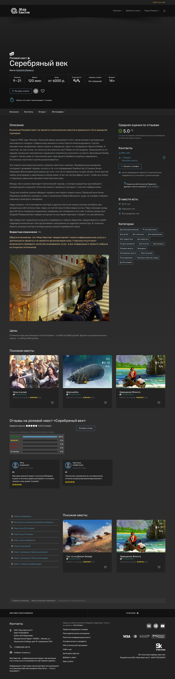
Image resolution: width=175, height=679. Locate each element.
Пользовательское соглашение (76, 633)
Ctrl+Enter (78, 625)
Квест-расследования (23, 540)
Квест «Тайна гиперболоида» (26, 564)
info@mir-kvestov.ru (22, 653)
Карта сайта (68, 661)
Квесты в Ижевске (21, 516)
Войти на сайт (159, 2)
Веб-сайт (125, 153)
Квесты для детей (21, 546)
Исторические (150, 230)
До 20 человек (126, 262)
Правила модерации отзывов (75, 629)
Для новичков (138, 234)
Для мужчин (144, 244)
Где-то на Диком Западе (79, 556)
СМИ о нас (67, 649)
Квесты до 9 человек (22, 534)
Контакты (28, 112)
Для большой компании (129, 230)
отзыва (122, 135)
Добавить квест (133, 10)
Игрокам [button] (117, 10)
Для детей (124, 234)
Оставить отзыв (85, 428)
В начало (132, 613)
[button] (106, 257)
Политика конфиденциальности (76, 637)
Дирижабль (72, 392)
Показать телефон (130, 166)
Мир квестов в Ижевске (21, 613)
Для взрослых (142, 239)
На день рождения (127, 244)
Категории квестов (71, 653)
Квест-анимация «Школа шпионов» (29, 552)
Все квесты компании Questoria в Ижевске (32, 522)
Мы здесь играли (20, 91)
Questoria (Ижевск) (25, 70)
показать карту (130, 160)
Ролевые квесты (126, 248)
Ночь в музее (20, 392)
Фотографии (58, 111)
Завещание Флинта (129, 392)
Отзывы (42, 111)
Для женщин (158, 244)
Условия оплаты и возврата (74, 641)
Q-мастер (15, 451)
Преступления (146, 253)
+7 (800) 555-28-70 (22, 647)
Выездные (142, 248)
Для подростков (126, 239)
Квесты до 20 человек (22, 528)
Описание (14, 112)
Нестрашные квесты (128, 253)
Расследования (126, 258)
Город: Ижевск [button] (151, 10)
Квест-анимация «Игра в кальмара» (29, 558)
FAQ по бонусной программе (75, 645)
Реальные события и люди (147, 258)
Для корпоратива (155, 234)
